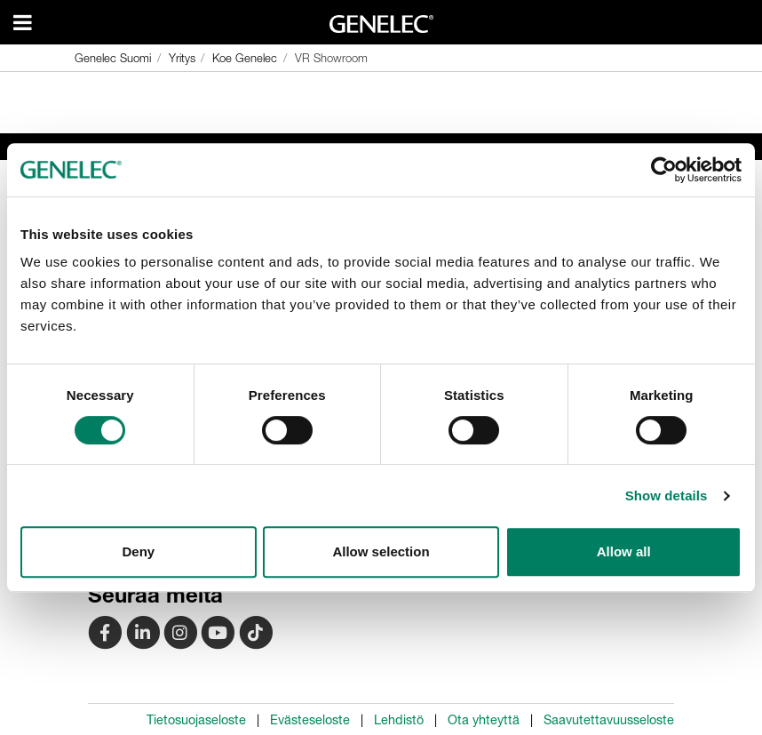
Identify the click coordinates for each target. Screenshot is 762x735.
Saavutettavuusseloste (609, 720)
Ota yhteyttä (484, 720)
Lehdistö (399, 720)
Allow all (624, 551)
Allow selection (380, 551)
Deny (138, 551)
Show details (666, 495)
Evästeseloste (310, 720)
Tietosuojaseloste (196, 720)
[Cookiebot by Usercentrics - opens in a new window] (664, 169)
